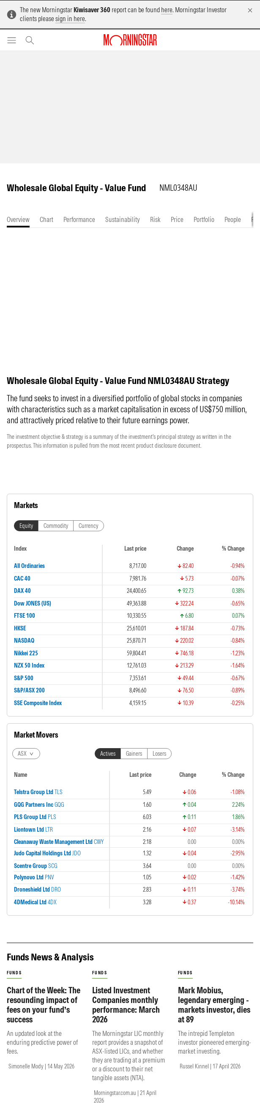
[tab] (18, 219)
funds (14, 981)
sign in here (70, 18)
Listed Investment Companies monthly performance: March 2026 (126, 1013)
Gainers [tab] (134, 762)
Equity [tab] (26, 534)
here (166, 9)
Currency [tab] (89, 534)
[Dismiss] (250, 10)
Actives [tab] (107, 762)
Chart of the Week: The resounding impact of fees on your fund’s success (43, 1013)
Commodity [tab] (56, 534)
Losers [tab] (159, 762)
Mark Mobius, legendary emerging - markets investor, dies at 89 (214, 1013)
